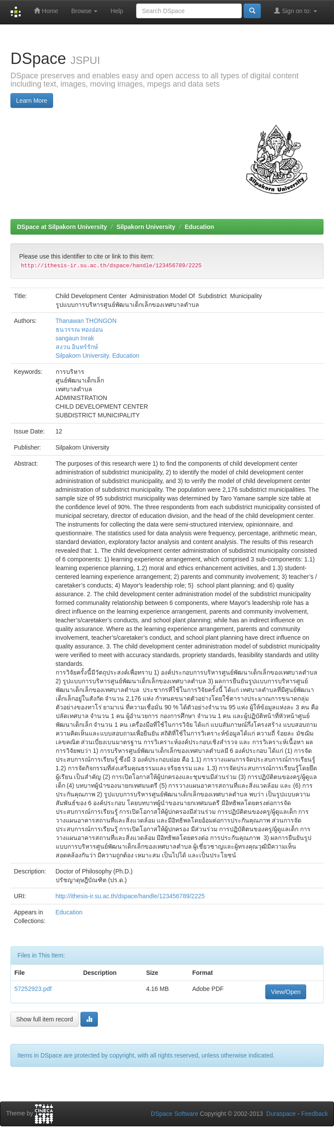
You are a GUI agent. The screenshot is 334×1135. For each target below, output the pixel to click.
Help (116, 10)
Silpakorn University (146, 226)
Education (199, 226)
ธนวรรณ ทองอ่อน (80, 329)
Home (46, 10)
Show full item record (44, 1019)
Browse (84, 10)
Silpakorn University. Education (98, 355)
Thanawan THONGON (86, 320)
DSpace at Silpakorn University (62, 226)
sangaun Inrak (75, 338)
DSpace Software (174, 1113)
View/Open (286, 991)
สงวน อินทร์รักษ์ (77, 346)
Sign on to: (295, 10)
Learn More (31, 100)
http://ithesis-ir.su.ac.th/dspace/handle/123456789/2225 (130, 896)
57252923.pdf (33, 988)
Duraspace (281, 1113)
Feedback (314, 1113)
